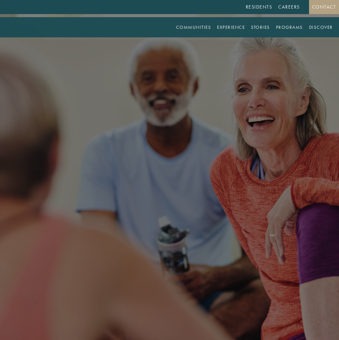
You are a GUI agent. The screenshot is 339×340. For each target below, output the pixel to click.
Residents (259, 7)
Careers (289, 7)
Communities (193, 27)
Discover (321, 27)
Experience (231, 27)
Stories (260, 27)
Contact (324, 7)
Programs (289, 27)
